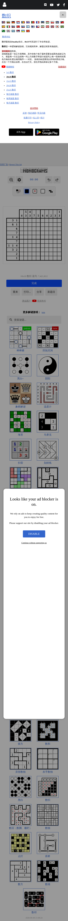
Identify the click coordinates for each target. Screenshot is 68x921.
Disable (34, 390)
